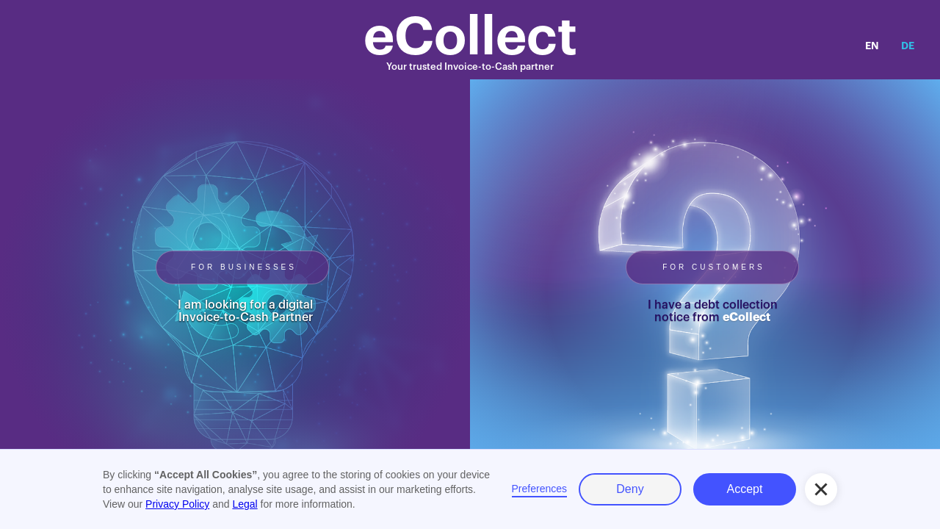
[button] (821, 489)
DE (907, 45)
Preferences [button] (539, 488)
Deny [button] (629, 489)
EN (872, 45)
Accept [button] (745, 489)
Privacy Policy (177, 504)
